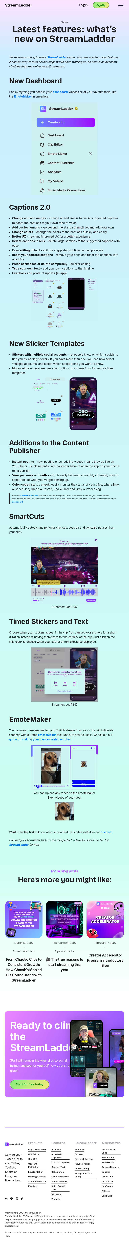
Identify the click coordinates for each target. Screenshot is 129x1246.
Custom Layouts (60, 1162)
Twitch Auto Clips (108, 1151)
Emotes (32, 1186)
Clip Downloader (37, 1149)
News (64, 22)
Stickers (56, 1194)
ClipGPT (32, 1159)
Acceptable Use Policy (83, 1175)
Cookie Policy (82, 1168)
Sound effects (59, 1181)
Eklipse (106, 1191)
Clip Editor (34, 1154)
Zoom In (55, 1199)
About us (79, 1149)
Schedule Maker (37, 1181)
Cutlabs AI (107, 1181)
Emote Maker (35, 1172)
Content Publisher (33, 1166)
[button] (120, 5)
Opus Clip (107, 1196)
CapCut (106, 1172)
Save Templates (60, 1176)
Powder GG (108, 1162)
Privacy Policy (82, 1164)
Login (83, 5)
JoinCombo (107, 1186)
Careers (79, 1154)
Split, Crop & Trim (58, 1188)
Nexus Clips (108, 1157)
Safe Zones (57, 1172)
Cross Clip (107, 1176)
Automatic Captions (57, 1156)
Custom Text (58, 1167)
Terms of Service (84, 1159)
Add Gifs (56, 1149)
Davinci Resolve (110, 1167)
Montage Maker (37, 1176)
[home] (18, 5)
